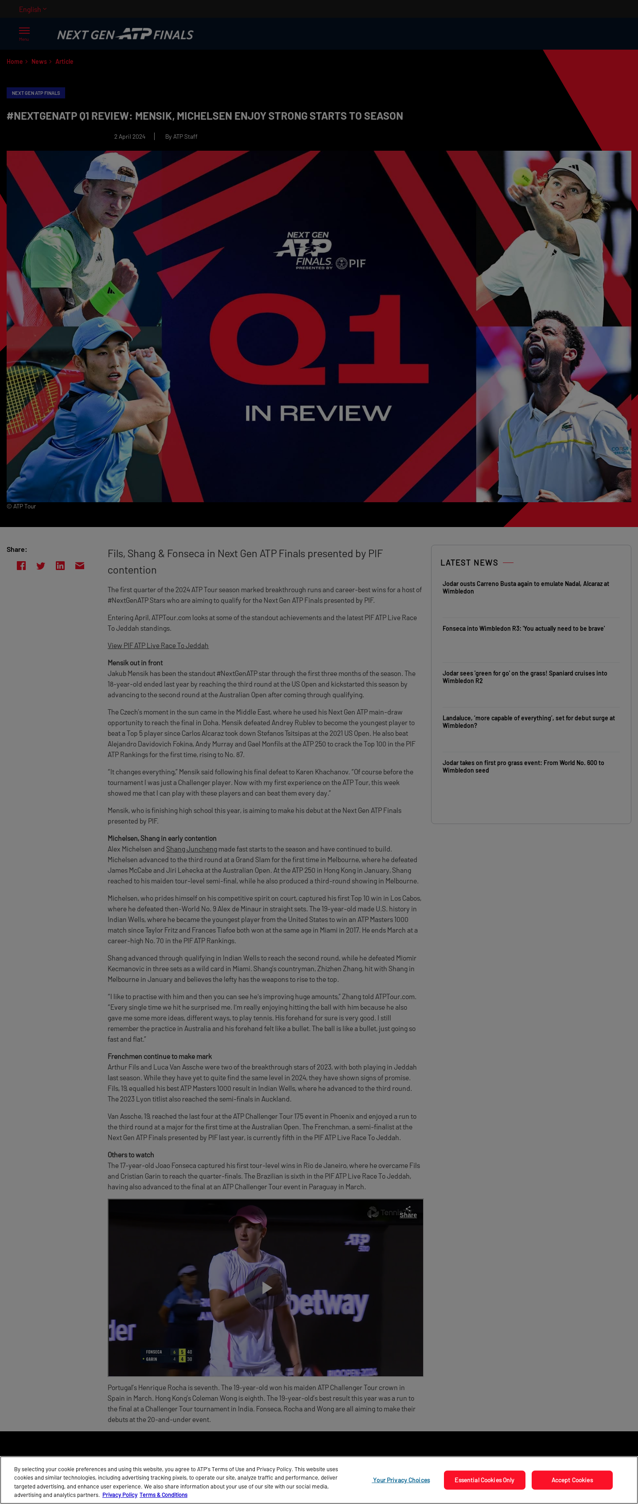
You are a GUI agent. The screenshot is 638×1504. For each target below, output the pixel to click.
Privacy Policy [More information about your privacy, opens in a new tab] (119, 1494)
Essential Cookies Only (484, 1480)
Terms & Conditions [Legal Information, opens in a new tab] (163, 1494)
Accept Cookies (572, 1480)
